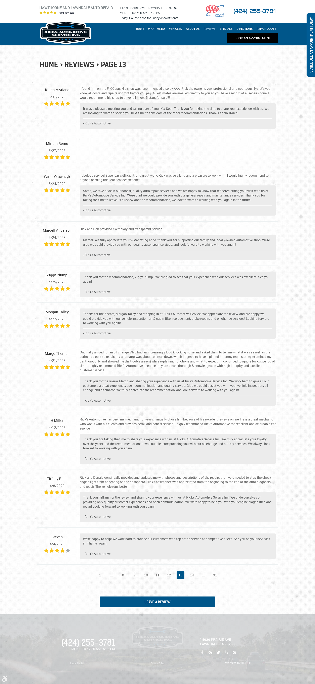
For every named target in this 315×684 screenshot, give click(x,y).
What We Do (156, 29)
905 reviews (66, 12)
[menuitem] (141, 28)
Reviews (210, 29)
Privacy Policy (157, 663)
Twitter (218, 654)
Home (140, 29)
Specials (226, 29)
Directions (245, 29)
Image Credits (77, 663)
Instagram (234, 654)
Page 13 (113, 64)
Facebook (202, 654)
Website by (238, 663)
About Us (193, 29)
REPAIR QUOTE (266, 29)
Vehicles (175, 29)
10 (146, 575)
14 (192, 575)
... (111, 575)
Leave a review (157, 602)
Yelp (226, 654)
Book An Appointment (252, 38)
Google (210, 654)
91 (215, 575)
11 (157, 575)
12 (169, 575)
